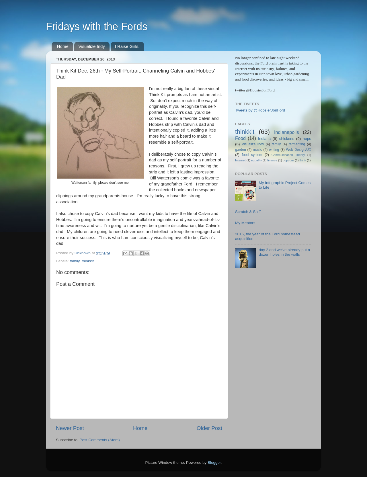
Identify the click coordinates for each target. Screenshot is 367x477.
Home (63, 46)
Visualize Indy (92, 46)
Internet (240, 160)
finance (272, 160)
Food (240, 138)
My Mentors (245, 223)
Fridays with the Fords (96, 26)
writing (274, 150)
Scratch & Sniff (248, 212)
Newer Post (70, 428)
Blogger (214, 462)
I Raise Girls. (127, 46)
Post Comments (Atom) (100, 440)
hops (307, 138)
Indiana (264, 138)
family (74, 261)
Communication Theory (288, 155)
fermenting (297, 144)
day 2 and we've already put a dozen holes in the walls (284, 252)
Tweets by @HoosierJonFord (260, 110)
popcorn (288, 160)
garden (240, 150)
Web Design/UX (298, 150)
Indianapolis (286, 132)
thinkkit (88, 261)
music (257, 150)
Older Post (209, 428)
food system (252, 155)
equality (256, 160)
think (303, 160)
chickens (286, 138)
